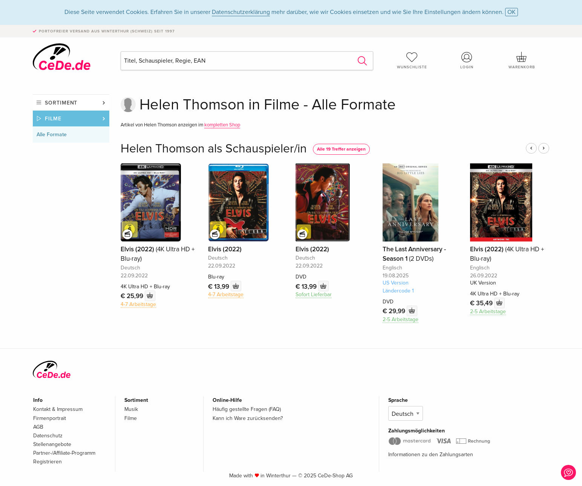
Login (467, 60)
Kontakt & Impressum (58, 409)
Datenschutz (48, 435)
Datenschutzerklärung (241, 12)
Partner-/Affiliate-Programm (64, 453)
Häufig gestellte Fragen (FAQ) (247, 409)
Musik (131, 409)
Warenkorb (521, 60)
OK (511, 12)
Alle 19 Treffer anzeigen (341, 149)
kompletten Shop (222, 125)
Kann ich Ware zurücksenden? (248, 418)
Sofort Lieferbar (314, 294)
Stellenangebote (52, 444)
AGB (38, 427)
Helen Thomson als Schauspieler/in (214, 148)
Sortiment (61, 103)
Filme (53, 118)
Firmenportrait (49, 418)
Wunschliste (412, 60)
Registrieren (47, 461)
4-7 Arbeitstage (138, 304)
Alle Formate (52, 134)
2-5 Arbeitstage (400, 319)
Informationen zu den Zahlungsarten (430, 454)
